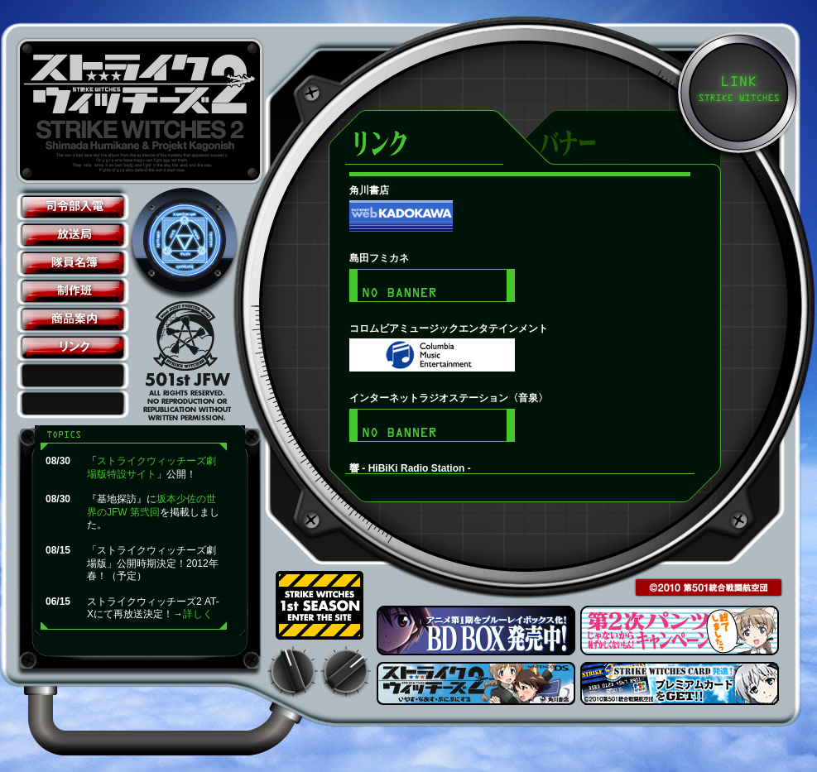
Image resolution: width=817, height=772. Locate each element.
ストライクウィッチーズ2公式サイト (142, 111)
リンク (72, 347)
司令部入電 (72, 207)
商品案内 (72, 319)
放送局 (72, 235)
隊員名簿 (72, 263)
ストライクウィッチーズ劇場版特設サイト (151, 467)
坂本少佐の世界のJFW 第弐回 (151, 505)
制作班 (72, 291)
